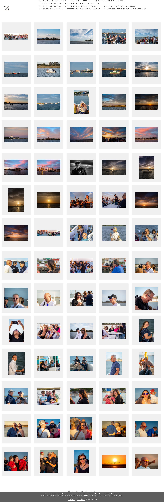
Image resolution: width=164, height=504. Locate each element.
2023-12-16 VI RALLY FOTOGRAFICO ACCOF (119, 6)
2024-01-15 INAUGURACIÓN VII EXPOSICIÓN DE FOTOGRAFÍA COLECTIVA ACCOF (69, 3)
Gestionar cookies (91, 499)
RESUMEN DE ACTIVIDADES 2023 (51, 9)
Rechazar (81, 499)
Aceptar (71, 499)
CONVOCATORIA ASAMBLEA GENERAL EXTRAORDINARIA (125, 9)
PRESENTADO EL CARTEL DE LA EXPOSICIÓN (83, 9)
